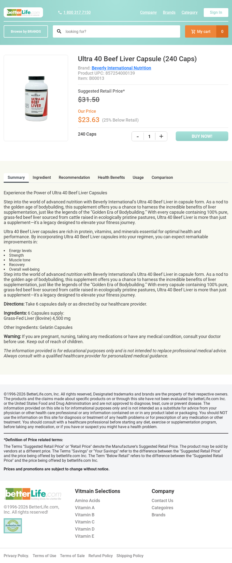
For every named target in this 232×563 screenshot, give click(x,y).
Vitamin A (85, 507)
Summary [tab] (16, 177)
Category (190, 12)
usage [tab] (138, 177)
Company (148, 12)
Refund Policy (100, 555)
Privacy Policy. (16, 555)
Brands (169, 12)
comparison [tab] (162, 177)
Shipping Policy (130, 555)
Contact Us (162, 500)
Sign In (216, 12)
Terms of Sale (72, 555)
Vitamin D (85, 529)
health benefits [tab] (111, 177)
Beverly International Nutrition (121, 67)
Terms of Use (44, 555)
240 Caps (87, 134)
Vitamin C (85, 521)
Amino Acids (87, 500)
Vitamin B (84, 514)
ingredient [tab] (42, 177)
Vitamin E (84, 536)
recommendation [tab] (74, 177)
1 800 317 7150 (74, 12)
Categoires (162, 507)
